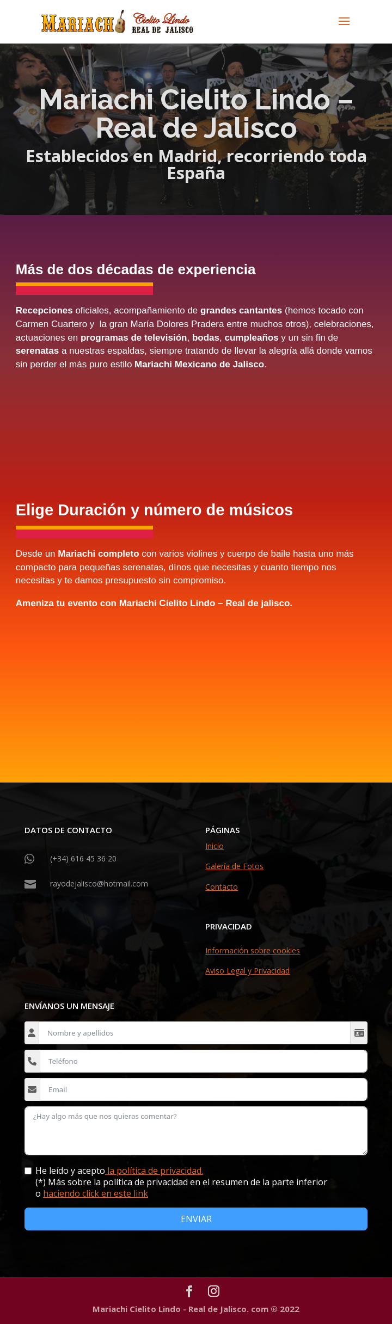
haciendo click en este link (95, 1193)
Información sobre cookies (252, 950)
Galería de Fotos (234, 866)
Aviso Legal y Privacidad (247, 970)
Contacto (221, 887)
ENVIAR (196, 1219)
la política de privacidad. (154, 1171)
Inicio (214, 846)
